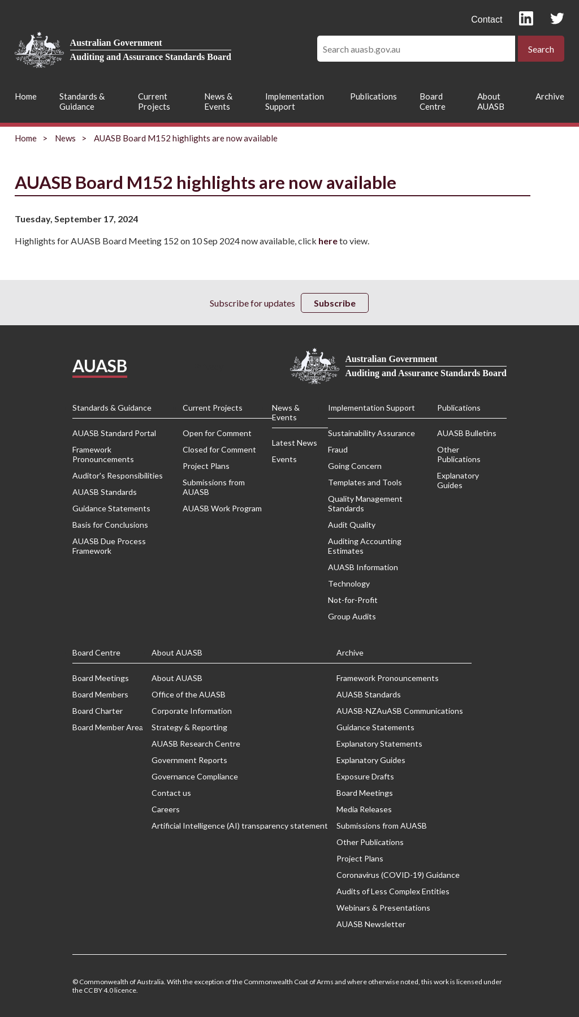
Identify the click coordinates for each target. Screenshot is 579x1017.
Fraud (338, 449)
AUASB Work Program (222, 508)
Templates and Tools (365, 482)
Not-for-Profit (353, 600)
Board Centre (433, 101)
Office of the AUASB (189, 694)
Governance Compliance (195, 776)
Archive (549, 96)
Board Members (100, 694)
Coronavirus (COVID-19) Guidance (398, 875)
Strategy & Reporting (189, 727)
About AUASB (490, 101)
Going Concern (355, 466)
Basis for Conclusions (110, 524)
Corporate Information (192, 711)
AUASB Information (363, 567)
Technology (349, 583)
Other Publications (459, 454)
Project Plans (206, 466)
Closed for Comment (219, 449)
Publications (373, 96)
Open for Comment (217, 433)
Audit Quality (351, 524)
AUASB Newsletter (370, 924)
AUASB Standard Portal (114, 433)
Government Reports (189, 760)
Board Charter (97, 711)
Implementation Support (294, 101)
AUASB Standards (104, 492)
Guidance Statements (111, 508)
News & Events (218, 101)
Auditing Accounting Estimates (364, 545)
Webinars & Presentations (383, 907)
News (65, 138)
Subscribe (335, 303)
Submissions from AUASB (214, 487)
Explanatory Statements (379, 743)
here (328, 240)
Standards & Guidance (82, 101)
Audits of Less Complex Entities (393, 891)
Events (284, 459)
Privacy (208, 366)
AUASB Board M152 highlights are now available (186, 138)
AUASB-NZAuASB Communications (399, 711)
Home (26, 96)
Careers (166, 809)
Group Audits (352, 616)
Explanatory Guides (458, 480)
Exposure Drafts (365, 776)
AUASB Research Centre (196, 743)
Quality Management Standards (365, 503)
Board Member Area (107, 727)
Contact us (171, 793)
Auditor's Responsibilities (117, 475)
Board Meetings (100, 678)
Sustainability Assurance (371, 433)
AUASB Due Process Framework (109, 545)
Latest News (294, 442)
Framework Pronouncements (103, 454)
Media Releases (364, 809)
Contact (486, 19)
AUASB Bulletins (466, 433)
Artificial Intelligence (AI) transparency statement (240, 825)
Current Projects (154, 101)
